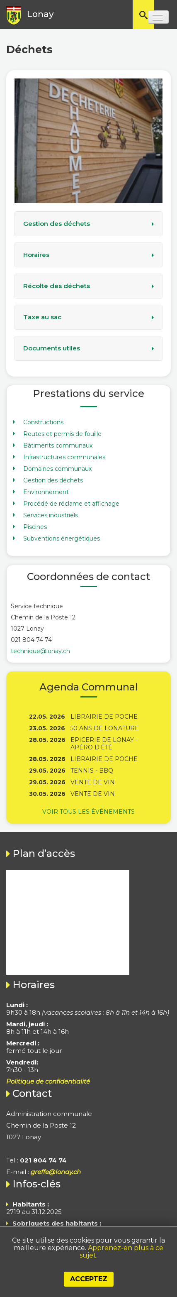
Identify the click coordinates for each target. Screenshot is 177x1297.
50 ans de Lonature (104, 728)
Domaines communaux (57, 468)
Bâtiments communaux (57, 445)
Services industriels (50, 515)
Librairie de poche (104, 716)
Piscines (35, 527)
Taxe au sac (42, 317)
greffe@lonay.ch (56, 1172)
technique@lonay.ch (40, 651)
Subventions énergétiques (61, 538)
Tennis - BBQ (91, 770)
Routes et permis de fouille (62, 434)
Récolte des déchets (56, 286)
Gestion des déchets (56, 224)
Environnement (46, 492)
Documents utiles (51, 348)
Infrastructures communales (64, 457)
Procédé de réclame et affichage (71, 503)
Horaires (36, 255)
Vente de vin (92, 782)
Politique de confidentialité (48, 1081)
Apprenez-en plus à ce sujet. (121, 1251)
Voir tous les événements (88, 811)
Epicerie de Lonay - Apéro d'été (104, 743)
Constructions (43, 422)
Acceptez (88, 1279)
